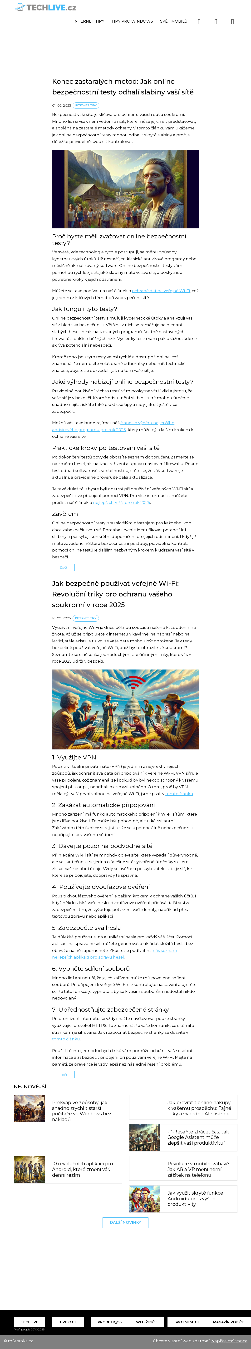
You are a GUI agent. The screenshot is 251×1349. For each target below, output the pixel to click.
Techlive (29, 1322)
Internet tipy (89, 21)
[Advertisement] (125, 34)
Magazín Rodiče (228, 1322)
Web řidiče (146, 1322)
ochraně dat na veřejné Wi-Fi (161, 290)
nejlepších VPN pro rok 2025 (121, 502)
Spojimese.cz (187, 1322)
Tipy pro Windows (132, 21)
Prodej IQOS (110, 1322)
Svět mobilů (173, 21)
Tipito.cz (68, 1322)
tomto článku (179, 793)
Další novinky (125, 1222)
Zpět (63, 567)
